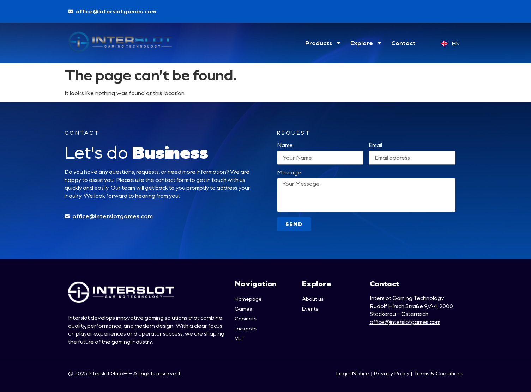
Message (289, 173)
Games (243, 308)
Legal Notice (352, 373)
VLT (239, 338)
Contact (403, 43)
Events (310, 308)
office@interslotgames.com (405, 321)
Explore (366, 43)
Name (285, 145)
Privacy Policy (391, 373)
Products (323, 43)
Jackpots (246, 328)
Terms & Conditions (438, 373)
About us (313, 298)
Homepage (248, 298)
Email (375, 145)
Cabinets (246, 318)
